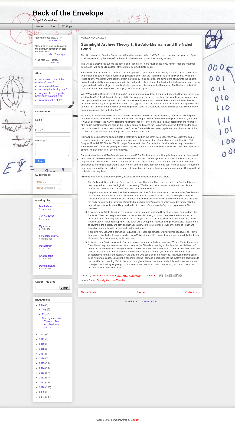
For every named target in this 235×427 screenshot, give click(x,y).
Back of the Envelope (68, 13)
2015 (42, 363)
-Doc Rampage (57, 54)
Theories (120, 280)
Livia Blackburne (49, 236)
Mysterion (45, 226)
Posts (41, 182)
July (44, 309)
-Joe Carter (55, 62)
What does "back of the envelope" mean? (49, 81)
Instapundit (45, 245)
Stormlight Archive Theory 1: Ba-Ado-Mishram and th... (51, 323)
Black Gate (45, 206)
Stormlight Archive (106, 280)
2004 (42, 397)
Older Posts (192, 292)
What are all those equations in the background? (51, 88)
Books (92, 280)
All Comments (46, 187)
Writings (67, 26)
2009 (42, 392)
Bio (53, 26)
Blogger (135, 420)
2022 (42, 339)
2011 (42, 382)
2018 (42, 349)
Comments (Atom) (147, 301)
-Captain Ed (55, 40)
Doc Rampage (47, 265)
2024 (42, 305)
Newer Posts (88, 292)
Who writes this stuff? (50, 100)
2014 (42, 368)
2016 (42, 358)
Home (39, 26)
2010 (42, 387)
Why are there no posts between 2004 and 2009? (49, 94)
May (44, 314)
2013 (42, 372)
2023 (42, 334)
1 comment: (149, 275)
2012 (42, 377)
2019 (42, 344)
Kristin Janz (46, 255)
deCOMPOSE (46, 216)
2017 (42, 353)
